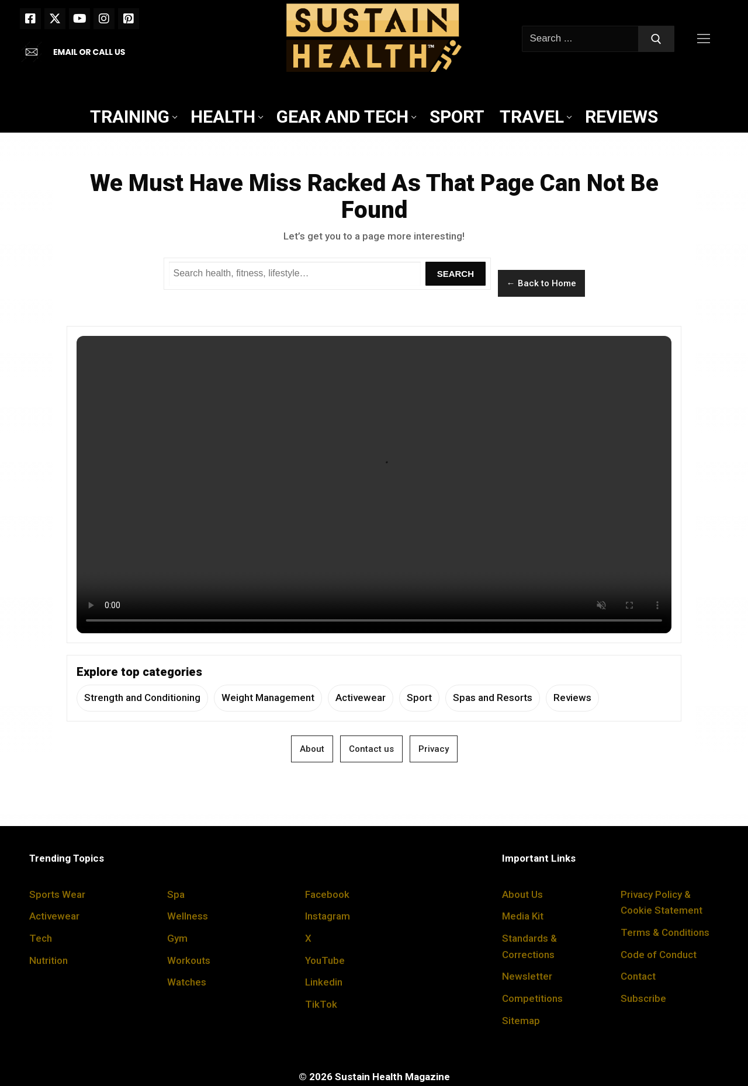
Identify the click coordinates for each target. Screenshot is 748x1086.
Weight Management (267, 697)
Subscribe (643, 998)
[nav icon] (706, 38)
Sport (419, 697)
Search (455, 274)
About (312, 749)
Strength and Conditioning (142, 697)
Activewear (360, 697)
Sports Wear (57, 894)
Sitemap (521, 1020)
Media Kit (522, 916)
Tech (40, 938)
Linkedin (323, 982)
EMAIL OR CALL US (89, 52)
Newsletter (527, 976)
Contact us (371, 749)
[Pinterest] (128, 18)
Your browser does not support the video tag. (374, 484)
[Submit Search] (656, 38)
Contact (638, 976)
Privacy (433, 749)
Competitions (532, 998)
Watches (186, 982)
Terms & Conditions (665, 932)
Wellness (187, 916)
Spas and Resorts (492, 697)
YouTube (325, 960)
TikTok (321, 1004)
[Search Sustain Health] (295, 274)
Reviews (572, 697)
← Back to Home (541, 283)
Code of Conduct (659, 954)
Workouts (188, 960)
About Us (522, 894)
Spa (176, 894)
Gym (177, 938)
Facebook (327, 894)
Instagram (327, 916)
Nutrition (48, 960)
